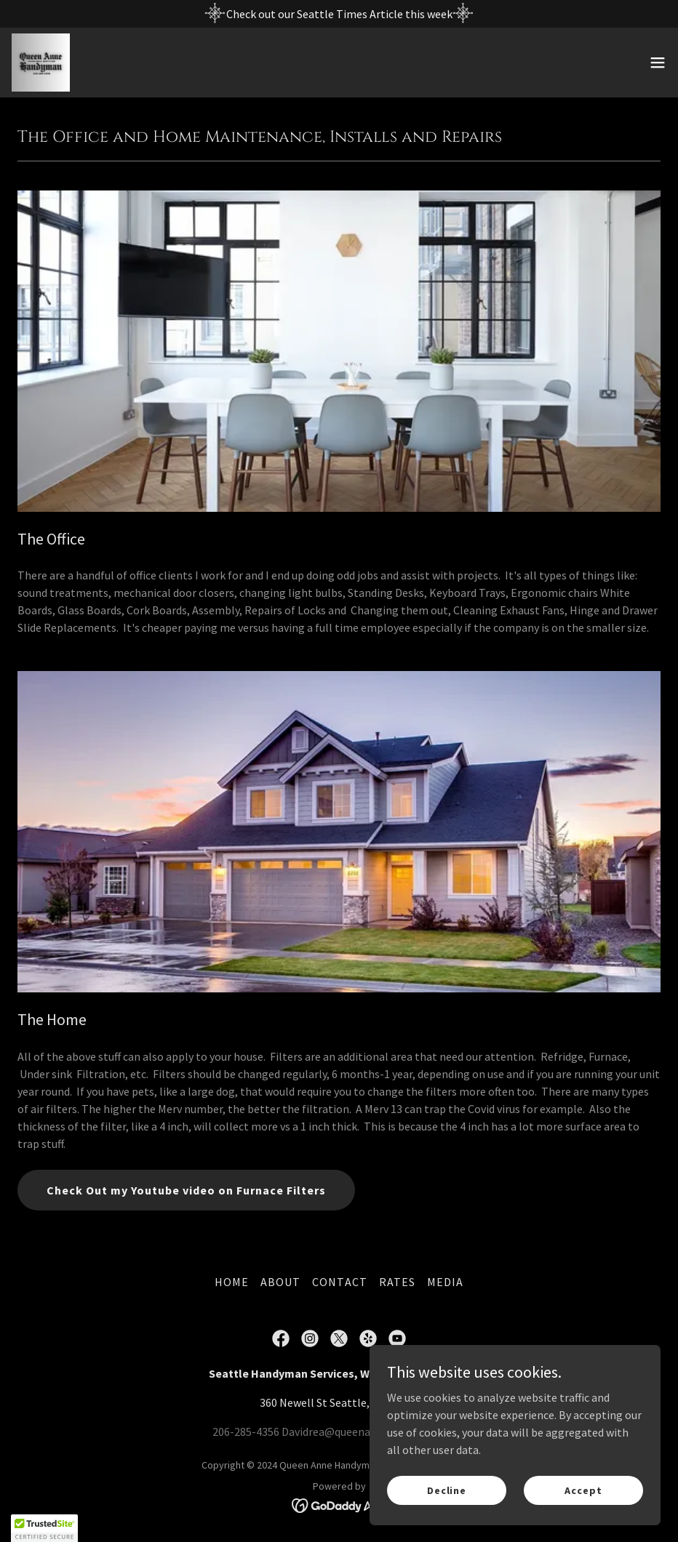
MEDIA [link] (445, 1281)
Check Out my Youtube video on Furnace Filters (186, 1190)
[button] (657, 62)
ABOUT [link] (280, 1281)
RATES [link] (397, 1281)
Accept (583, 1489)
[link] (41, 62)
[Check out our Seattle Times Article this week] (339, 14)
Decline (446, 1489)
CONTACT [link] (339, 1281)
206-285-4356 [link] (245, 1431)
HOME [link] (232, 1281)
